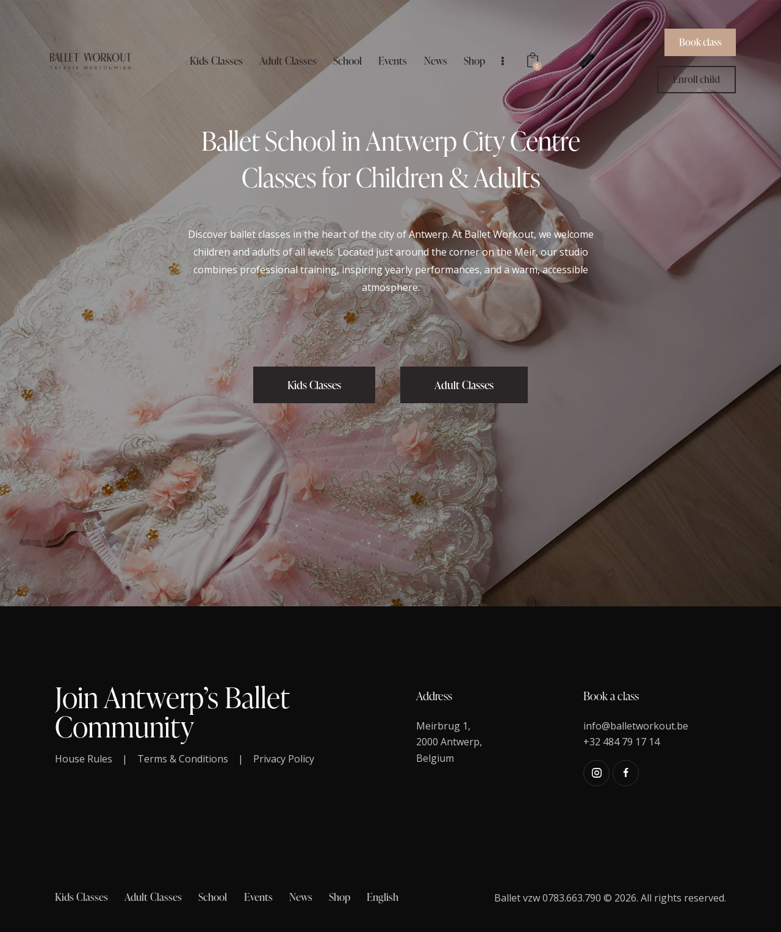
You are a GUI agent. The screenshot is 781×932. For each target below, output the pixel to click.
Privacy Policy (283, 758)
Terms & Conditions (182, 758)
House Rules (83, 758)
